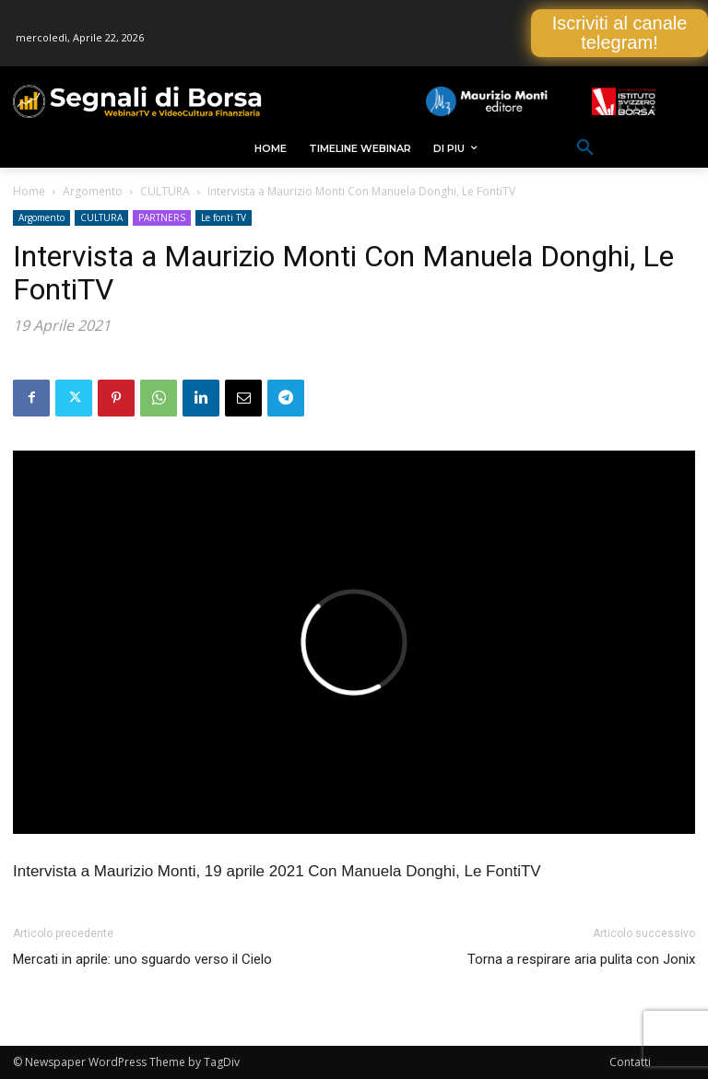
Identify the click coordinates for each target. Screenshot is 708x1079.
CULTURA (165, 191)
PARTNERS (161, 217)
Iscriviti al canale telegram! (620, 33)
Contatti (630, 1062)
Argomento (93, 191)
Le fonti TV (223, 217)
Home (29, 191)
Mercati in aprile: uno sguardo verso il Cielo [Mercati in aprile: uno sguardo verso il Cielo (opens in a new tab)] (142, 959)
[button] (585, 148)
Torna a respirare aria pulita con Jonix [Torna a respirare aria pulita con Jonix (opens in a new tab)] (581, 959)
